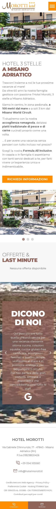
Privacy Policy (42, 482)
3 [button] (32, 239)
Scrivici (42, 506)
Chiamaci (14, 506)
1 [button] (23, 239)
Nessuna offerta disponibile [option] (28, 268)
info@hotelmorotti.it (28, 471)
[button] (5, 352)
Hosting (31, 486)
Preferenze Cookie (17, 486)
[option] (28, 213)
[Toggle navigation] (52, 6)
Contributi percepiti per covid (28, 494)
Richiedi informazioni (27, 179)
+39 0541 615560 (28, 463)
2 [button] (28, 239)
